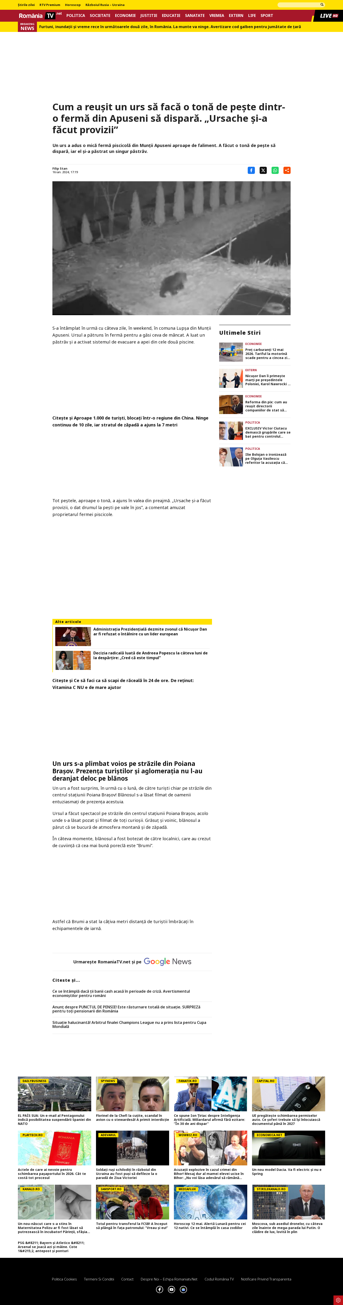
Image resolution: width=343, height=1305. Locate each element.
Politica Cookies (64, 1279)
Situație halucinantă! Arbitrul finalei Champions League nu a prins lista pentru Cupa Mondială (129, 1025)
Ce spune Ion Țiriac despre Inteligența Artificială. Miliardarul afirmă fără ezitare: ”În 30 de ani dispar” (209, 1120)
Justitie (149, 15)
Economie (125, 15)
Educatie (171, 15)
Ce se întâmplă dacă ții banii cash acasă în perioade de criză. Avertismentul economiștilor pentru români (121, 993)
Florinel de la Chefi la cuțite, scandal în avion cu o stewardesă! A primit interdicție (132, 1118)
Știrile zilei (26, 5)
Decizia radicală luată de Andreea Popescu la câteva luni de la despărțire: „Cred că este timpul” (150, 655)
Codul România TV (219, 1279)
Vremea (216, 15)
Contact (127, 1279)
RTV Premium (50, 5)
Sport (267, 15)
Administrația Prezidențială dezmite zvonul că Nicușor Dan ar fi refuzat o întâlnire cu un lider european (150, 631)
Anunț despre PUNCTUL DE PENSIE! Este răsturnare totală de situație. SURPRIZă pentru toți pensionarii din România (126, 1009)
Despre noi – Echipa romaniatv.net (169, 1279)
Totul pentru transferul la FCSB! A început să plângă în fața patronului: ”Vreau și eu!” (132, 1226)
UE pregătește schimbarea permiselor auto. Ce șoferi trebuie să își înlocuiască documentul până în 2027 (286, 1120)
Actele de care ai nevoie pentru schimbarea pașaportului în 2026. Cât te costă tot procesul (52, 1174)
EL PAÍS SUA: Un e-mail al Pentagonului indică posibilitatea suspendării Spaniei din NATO (54, 1120)
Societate (100, 15)
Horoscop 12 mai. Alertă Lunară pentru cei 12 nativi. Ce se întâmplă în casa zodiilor (210, 1226)
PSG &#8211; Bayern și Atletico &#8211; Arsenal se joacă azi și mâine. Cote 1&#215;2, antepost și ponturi (51, 1247)
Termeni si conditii (99, 1279)
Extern (236, 15)
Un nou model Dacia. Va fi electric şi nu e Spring (287, 1172)
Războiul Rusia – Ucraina (105, 5)
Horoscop (73, 5)
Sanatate (195, 15)
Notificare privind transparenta (266, 1279)
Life (252, 15)
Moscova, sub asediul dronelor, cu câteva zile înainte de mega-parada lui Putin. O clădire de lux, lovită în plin (287, 1228)
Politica (75, 15)
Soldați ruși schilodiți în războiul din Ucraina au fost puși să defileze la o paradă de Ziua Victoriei (126, 1174)
